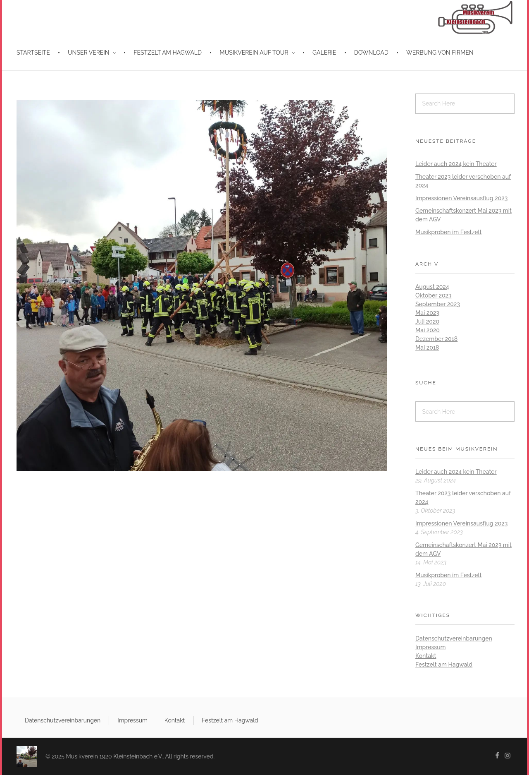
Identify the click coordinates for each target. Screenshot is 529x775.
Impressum (430, 647)
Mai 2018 (427, 347)
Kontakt (425, 656)
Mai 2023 (427, 313)
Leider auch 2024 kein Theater (456, 164)
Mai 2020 (427, 330)
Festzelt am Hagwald (443, 664)
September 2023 (437, 304)
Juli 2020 (427, 321)
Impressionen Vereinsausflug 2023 (461, 198)
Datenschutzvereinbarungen (453, 638)
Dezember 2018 (436, 339)
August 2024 (432, 286)
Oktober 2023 (433, 295)
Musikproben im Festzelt (448, 232)
